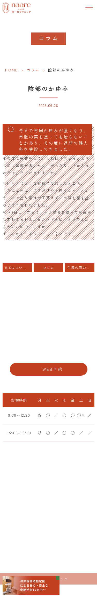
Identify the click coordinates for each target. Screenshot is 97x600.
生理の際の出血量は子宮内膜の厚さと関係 (81, 267)
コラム (33, 69)
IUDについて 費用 (18, 267)
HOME (11, 69)
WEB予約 (52, 369)
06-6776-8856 (48, 353)
